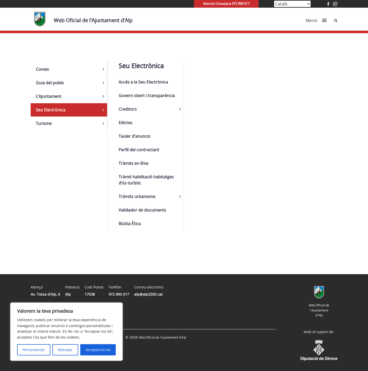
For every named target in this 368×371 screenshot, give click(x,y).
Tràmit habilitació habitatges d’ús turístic (146, 180)
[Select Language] (292, 4)
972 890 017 (119, 294)
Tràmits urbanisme (137, 196)
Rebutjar (65, 349)
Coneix (42, 69)
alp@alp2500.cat (148, 294)
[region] (66, 332)
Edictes (125, 122)
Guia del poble (50, 83)
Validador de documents (142, 210)
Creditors (128, 109)
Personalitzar (33, 349)
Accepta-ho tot (98, 349)
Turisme (44, 123)
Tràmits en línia (133, 163)
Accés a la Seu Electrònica (143, 82)
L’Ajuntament (48, 96)
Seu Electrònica (50, 110)
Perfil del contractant (139, 150)
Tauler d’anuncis (134, 136)
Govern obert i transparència (147, 95)
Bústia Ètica (130, 223)
